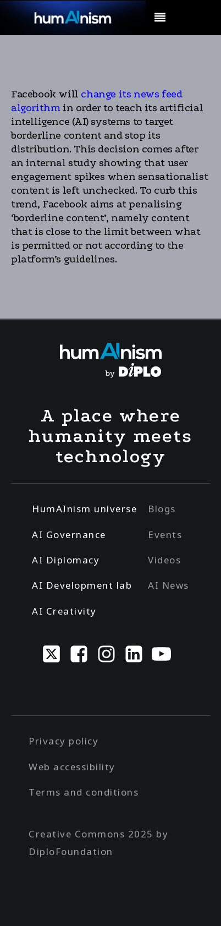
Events (165, 534)
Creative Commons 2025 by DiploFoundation (98, 843)
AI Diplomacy (66, 560)
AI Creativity (64, 611)
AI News (168, 585)
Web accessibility (72, 766)
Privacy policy (63, 741)
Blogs (162, 508)
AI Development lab (82, 585)
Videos (164, 560)
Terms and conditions (84, 792)
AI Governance (69, 534)
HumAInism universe (84, 508)
